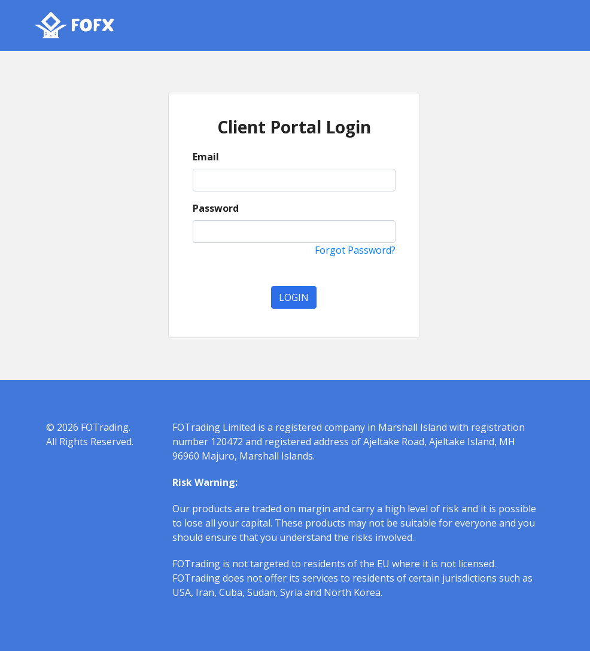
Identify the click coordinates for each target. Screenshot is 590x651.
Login (294, 297)
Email (206, 156)
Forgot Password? (355, 250)
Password (216, 208)
